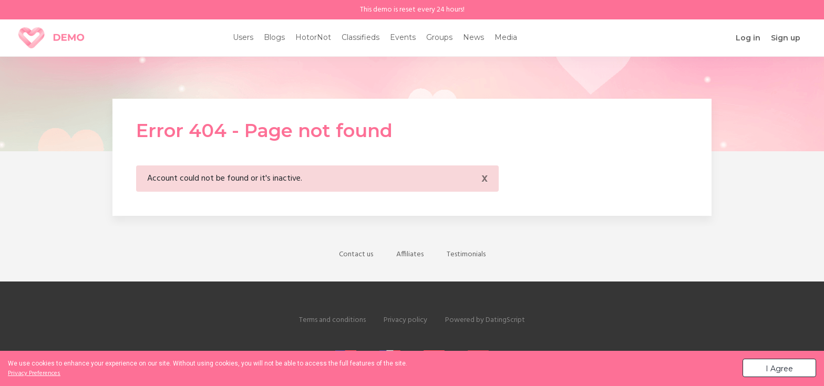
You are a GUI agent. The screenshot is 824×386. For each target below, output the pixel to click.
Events (403, 37)
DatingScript (505, 320)
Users (243, 37)
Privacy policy (405, 320)
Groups (439, 37)
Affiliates (410, 254)
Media (506, 37)
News (473, 37)
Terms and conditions (332, 320)
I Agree (779, 368)
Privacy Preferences (34, 373)
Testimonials (466, 254)
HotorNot (313, 37)
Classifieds (360, 37)
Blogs (274, 37)
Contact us (356, 254)
